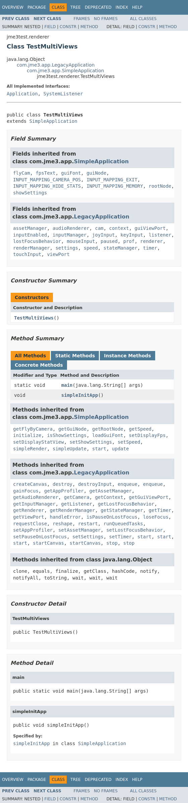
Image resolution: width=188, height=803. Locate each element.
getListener (76, 504)
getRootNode (107, 429)
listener (160, 235)
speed (91, 248)
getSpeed (140, 429)
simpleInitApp (79, 395)
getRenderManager (72, 510)
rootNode (160, 186)
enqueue (127, 484)
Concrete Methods (39, 365)
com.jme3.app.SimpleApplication (65, 70)
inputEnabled (30, 235)
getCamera (76, 497)
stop (112, 543)
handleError (65, 517)
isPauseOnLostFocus (111, 517)
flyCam (21, 173)
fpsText (45, 173)
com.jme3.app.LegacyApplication (56, 65)
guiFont (71, 173)
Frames (82, 18)
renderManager (31, 248)
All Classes (143, 18)
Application (22, 93)
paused (109, 241)
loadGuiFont (107, 435)
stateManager (120, 248)
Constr (68, 26)
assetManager (30, 228)
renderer (151, 241)
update (120, 448)
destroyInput (95, 484)
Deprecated (98, 7)
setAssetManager (79, 530)
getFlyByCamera (33, 429)
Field (50, 26)
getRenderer (28, 510)
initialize (27, 435)
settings (66, 248)
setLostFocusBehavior (134, 530)
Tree (75, 7)
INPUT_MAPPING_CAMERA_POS (47, 179)
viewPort (58, 254)
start (99, 448)
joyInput (103, 235)
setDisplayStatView (38, 442)
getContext (109, 497)
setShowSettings (91, 442)
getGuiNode (72, 429)
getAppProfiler (64, 491)
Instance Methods (127, 355)
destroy (62, 484)
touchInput (27, 254)
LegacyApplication (101, 216)
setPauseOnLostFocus (40, 536)
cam (99, 228)
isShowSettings (66, 435)
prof (129, 241)
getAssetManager (110, 491)
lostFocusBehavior (37, 241)
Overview (12, 7)
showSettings (30, 192)
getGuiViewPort (149, 497)
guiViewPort (150, 228)
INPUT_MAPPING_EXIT (111, 179)
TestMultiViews (34, 318)
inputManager (69, 235)
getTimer (160, 510)
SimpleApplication (53, 121)
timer (150, 248)
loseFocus (156, 517)
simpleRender (30, 448)
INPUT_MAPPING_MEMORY (114, 186)
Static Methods (75, 355)
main (67, 385)
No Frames (106, 18)
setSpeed (129, 442)
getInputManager (34, 504)
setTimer (120, 536)
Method (89, 26)
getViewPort (28, 517)
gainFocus (26, 491)
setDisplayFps (147, 435)
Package (36, 7)
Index (122, 7)
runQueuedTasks (123, 523)
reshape (62, 523)
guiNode (96, 173)
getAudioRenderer (35, 497)
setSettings (88, 536)
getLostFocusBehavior (126, 504)
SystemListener (63, 93)
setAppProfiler (33, 530)
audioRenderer (71, 228)
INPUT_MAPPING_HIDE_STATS (47, 186)
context (119, 228)
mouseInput (81, 241)
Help (137, 7)
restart (88, 523)
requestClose (30, 523)
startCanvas (48, 543)
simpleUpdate (69, 448)
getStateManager (122, 510)
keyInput (131, 235)
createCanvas (30, 484)
